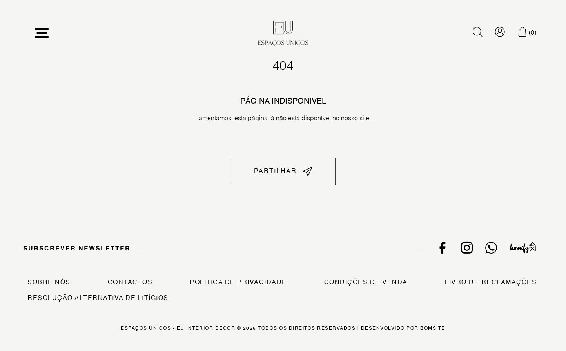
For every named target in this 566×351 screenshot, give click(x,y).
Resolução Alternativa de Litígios (98, 298)
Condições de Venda (366, 283)
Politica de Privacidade (238, 283)
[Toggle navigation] (42, 33)
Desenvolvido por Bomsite (403, 328)
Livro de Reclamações (491, 283)
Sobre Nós (49, 283)
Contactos (130, 283)
